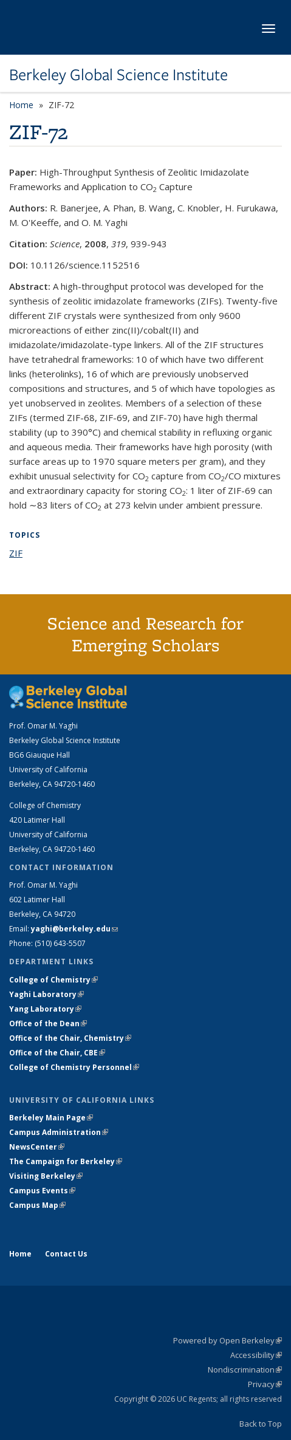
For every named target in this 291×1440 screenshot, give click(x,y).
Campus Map (37, 1205)
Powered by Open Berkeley (227, 1340)
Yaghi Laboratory (46, 994)
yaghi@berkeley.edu (74, 929)
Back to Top (260, 1423)
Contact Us (66, 1254)
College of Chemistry (53, 980)
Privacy (265, 1384)
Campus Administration (58, 1132)
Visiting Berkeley (46, 1176)
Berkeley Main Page (51, 1118)
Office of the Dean (48, 1023)
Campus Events (42, 1190)
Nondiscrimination (245, 1369)
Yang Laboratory (45, 1009)
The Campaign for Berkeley (65, 1161)
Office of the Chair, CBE (57, 1052)
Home (21, 105)
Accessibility (256, 1354)
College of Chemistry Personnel (74, 1067)
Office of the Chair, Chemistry (70, 1038)
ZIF (15, 553)
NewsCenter (36, 1147)
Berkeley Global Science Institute (118, 75)
